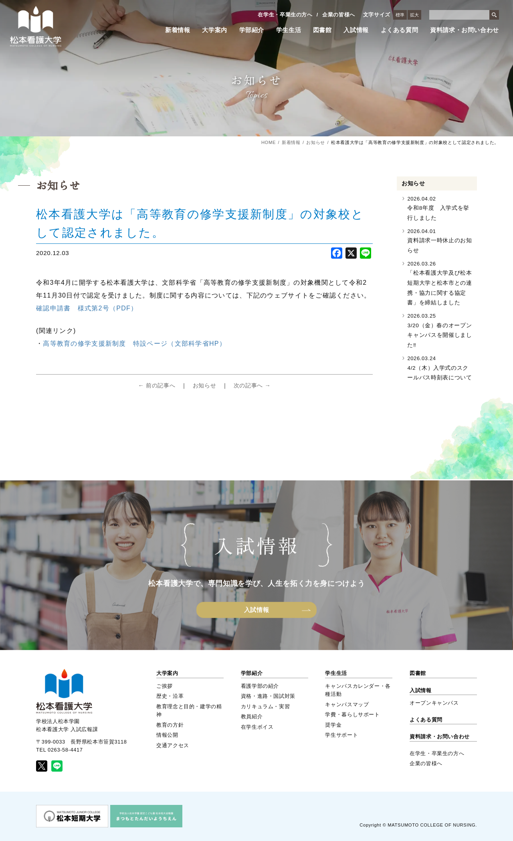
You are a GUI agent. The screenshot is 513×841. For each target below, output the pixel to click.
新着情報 (177, 30)
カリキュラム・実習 (265, 706)
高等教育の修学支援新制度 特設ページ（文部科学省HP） (134, 343)
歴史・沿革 (170, 696)
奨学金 (333, 725)
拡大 (414, 14)
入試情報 (356, 30)
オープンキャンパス (434, 703)
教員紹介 (252, 716)
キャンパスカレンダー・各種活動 (358, 690)
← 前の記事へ (156, 385)
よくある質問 (399, 30)
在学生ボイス (257, 727)
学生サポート (341, 735)
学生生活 (288, 30)
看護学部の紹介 (260, 686)
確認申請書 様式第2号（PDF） (86, 308)
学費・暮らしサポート (352, 714)
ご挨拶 (164, 686)
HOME (268, 142)
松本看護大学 (35, 26)
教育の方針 (170, 725)
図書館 (322, 30)
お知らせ (315, 142)
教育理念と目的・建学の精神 (189, 710)
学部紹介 (252, 30)
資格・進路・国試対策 (268, 696)
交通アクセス (172, 745)
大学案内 (214, 30)
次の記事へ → (252, 385)
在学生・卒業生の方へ (285, 15)
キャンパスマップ (347, 704)
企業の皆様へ (338, 15)
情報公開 (167, 735)
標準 (400, 14)
